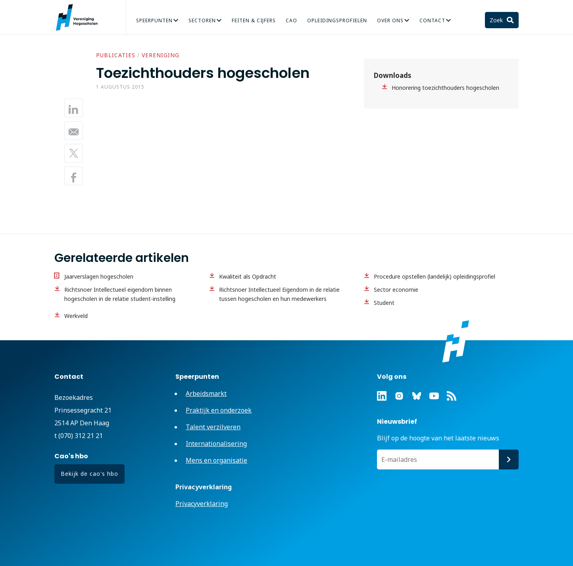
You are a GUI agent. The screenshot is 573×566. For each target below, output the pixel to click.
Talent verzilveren (213, 427)
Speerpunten (154, 20)
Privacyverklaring (201, 503)
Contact (432, 20)
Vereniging (160, 55)
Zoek (497, 20)
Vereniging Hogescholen (80, 17)
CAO (291, 20)
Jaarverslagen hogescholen (98, 276)
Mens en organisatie (216, 460)
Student (384, 302)
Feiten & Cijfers (254, 20)
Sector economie (396, 289)
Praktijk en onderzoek (219, 410)
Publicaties (115, 55)
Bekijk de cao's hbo (89, 473)
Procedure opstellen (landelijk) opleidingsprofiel (434, 276)
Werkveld (76, 316)
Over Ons (390, 20)
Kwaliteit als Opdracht (247, 276)
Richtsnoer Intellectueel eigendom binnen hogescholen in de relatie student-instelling (119, 294)
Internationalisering (216, 443)
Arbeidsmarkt (206, 393)
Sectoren (202, 20)
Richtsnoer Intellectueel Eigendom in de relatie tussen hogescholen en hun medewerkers (279, 294)
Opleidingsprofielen (337, 20)
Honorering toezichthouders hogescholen (445, 87)
